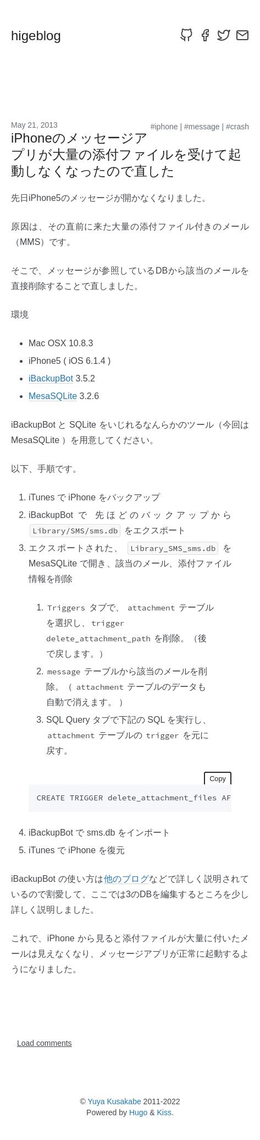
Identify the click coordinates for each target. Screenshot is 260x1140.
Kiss (164, 1112)
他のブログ (127, 878)
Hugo (138, 1112)
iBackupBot (51, 378)
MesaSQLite (53, 396)
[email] (242, 35)
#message (202, 126)
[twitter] (223, 35)
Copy (217, 778)
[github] (186, 35)
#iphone (164, 126)
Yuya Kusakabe (114, 1101)
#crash (237, 126)
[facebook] (205, 35)
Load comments (44, 1043)
